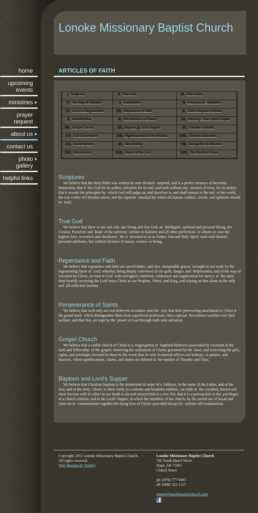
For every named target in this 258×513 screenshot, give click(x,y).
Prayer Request (23, 118)
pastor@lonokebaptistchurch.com (182, 494)
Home (26, 70)
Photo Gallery (24, 162)
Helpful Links (18, 178)
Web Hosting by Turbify (77, 465)
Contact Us (20, 146)
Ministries (21, 102)
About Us (22, 134)
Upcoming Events (20, 86)
